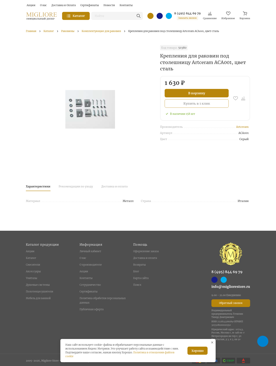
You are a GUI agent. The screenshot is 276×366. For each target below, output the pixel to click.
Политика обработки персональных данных (103, 300)
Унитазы (31, 278)
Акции (30, 251)
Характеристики (38, 186)
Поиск (137, 284)
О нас (83, 258)
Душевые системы (38, 284)
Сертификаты (89, 291)
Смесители (33, 264)
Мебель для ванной (38, 298)
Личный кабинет (90, 251)
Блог (136, 271)
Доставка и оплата (114, 186)
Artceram (242, 127)
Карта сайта (141, 278)
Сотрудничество (90, 284)
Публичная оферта (92, 309)
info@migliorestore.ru (230, 286)
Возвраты (139, 264)
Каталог (31, 258)
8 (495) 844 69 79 (187, 13)
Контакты (86, 278)
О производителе (91, 264)
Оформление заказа (146, 251)
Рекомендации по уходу (76, 186)
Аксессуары (33, 271)
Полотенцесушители (39, 291)
